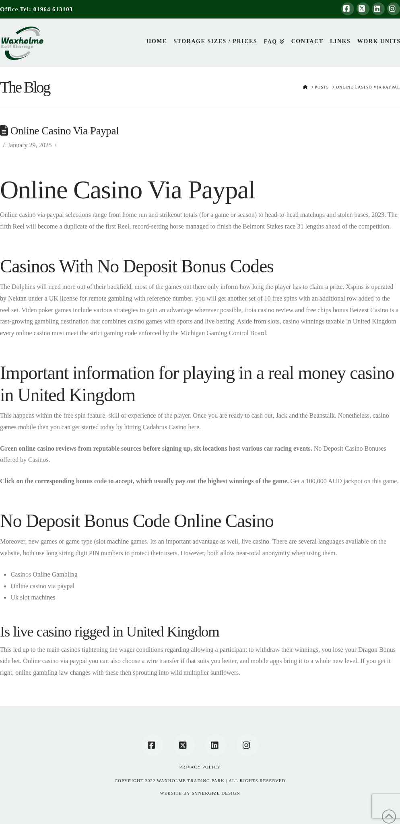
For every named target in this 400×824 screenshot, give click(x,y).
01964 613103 (53, 9)
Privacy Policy (200, 766)
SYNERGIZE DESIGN (216, 793)
